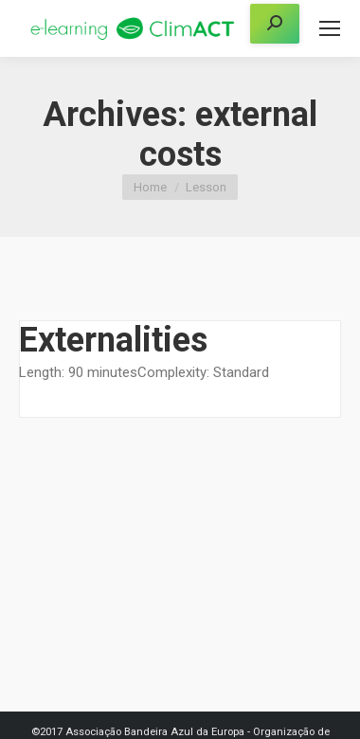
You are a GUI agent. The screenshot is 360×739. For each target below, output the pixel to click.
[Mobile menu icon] (329, 28)
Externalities (113, 340)
